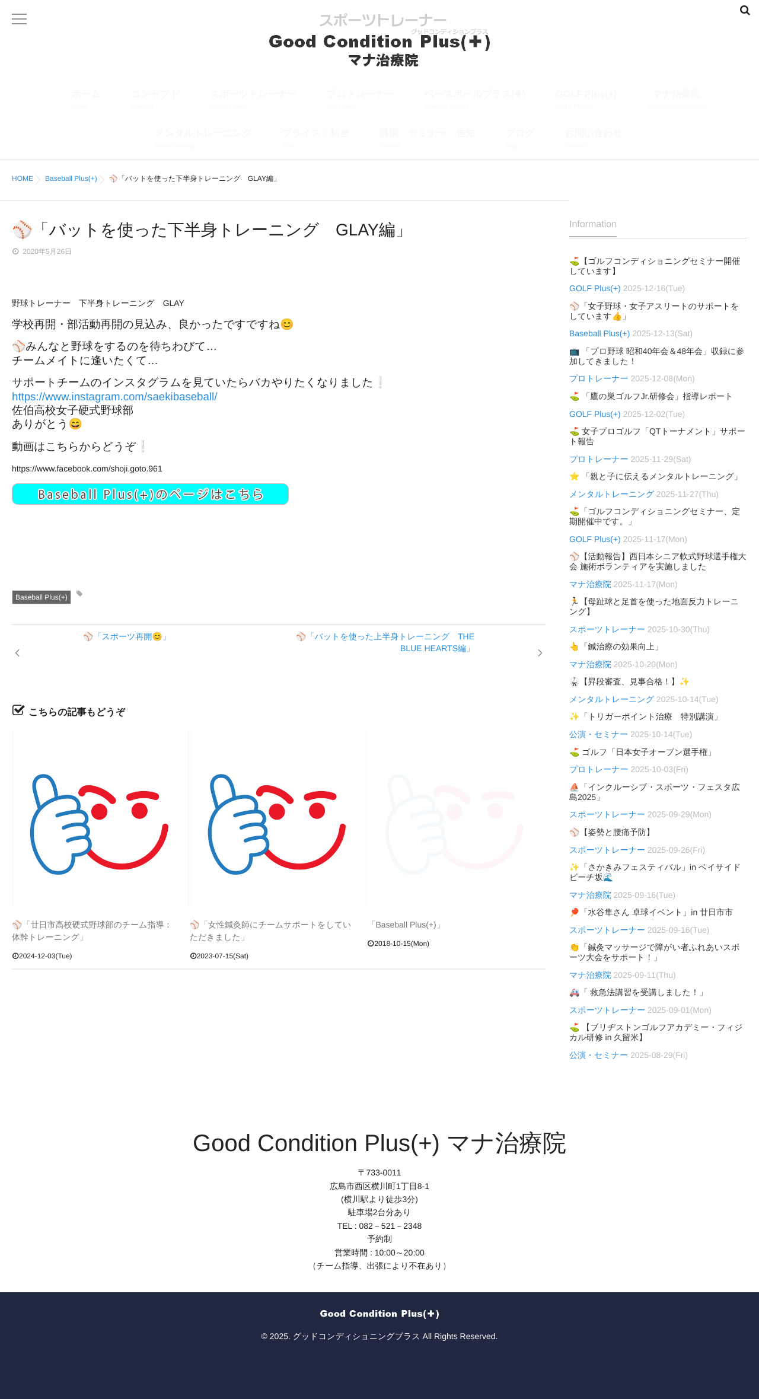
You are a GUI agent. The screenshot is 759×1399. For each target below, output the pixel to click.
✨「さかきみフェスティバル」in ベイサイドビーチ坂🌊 (655, 872)
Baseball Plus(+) (41, 597)
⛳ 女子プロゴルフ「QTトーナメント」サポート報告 (657, 436)
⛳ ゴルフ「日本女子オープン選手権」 (642, 752)
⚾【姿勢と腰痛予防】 (612, 832)
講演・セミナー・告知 (427, 140)
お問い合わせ (594, 140)
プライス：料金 (316, 140)
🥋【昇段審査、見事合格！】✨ (629, 681)
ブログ (519, 140)
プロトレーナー (360, 101)
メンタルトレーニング (203, 140)
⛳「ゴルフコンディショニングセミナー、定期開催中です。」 (654, 516)
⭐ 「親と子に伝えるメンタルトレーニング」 (655, 476)
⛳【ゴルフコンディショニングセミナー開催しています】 (654, 266)
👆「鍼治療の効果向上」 (616, 646)
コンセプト (155, 101)
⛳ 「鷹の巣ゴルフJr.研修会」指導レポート (651, 396)
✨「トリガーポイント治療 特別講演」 (645, 716)
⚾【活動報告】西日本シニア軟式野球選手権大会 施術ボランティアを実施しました (657, 561)
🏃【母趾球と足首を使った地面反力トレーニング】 (654, 606)
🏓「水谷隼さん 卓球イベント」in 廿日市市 (651, 912)
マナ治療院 (676, 101)
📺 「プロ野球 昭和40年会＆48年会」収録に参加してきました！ (656, 356)
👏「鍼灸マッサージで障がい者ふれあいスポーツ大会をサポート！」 (654, 952)
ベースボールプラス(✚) (475, 101)
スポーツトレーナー (253, 101)
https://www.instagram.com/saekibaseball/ (114, 396)
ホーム (86, 101)
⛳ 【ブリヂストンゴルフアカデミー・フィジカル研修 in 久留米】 (656, 1032)
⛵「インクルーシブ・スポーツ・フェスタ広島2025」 (654, 792)
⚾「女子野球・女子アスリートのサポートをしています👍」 (654, 311)
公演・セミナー (598, 734)
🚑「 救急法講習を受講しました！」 (638, 992)
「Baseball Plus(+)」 (405, 924)
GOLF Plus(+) (586, 101)
